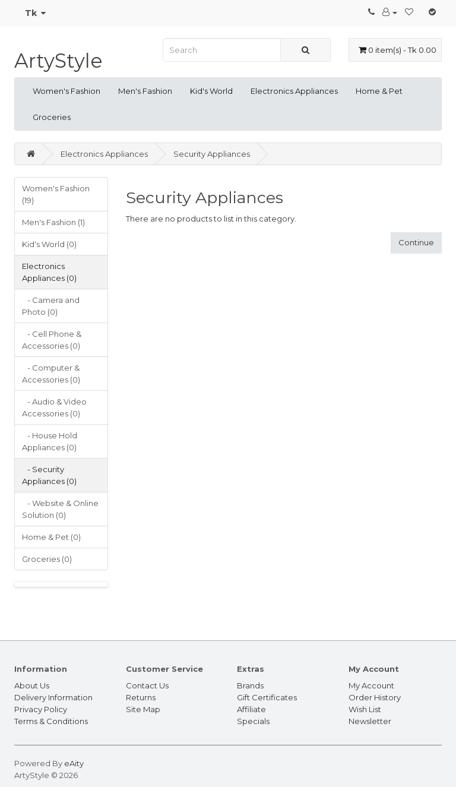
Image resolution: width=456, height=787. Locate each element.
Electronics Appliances (294, 91)
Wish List (365, 709)
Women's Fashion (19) (56, 194)
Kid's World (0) (49, 244)
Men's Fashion (145, 91)
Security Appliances (211, 154)
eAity (74, 763)
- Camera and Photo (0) (51, 306)
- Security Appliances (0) (49, 475)
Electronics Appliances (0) (49, 272)
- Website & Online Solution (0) (60, 509)
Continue (416, 242)
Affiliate (251, 709)
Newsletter (370, 721)
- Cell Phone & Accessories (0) (51, 339)
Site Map (143, 709)
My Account (371, 685)
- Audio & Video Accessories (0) (54, 407)
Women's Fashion (66, 91)
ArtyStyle (58, 60)
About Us (31, 685)
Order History (375, 697)
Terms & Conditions (51, 721)
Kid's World (211, 91)
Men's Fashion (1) (53, 222)
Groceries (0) (47, 559)
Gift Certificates (267, 697)
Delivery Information (53, 697)
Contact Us (147, 685)
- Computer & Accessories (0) (51, 373)
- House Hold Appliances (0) (49, 441)
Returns (141, 697)
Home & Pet (379, 91)
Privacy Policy (40, 709)
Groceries (52, 117)
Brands (250, 685)
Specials (253, 721)
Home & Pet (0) (51, 537)
